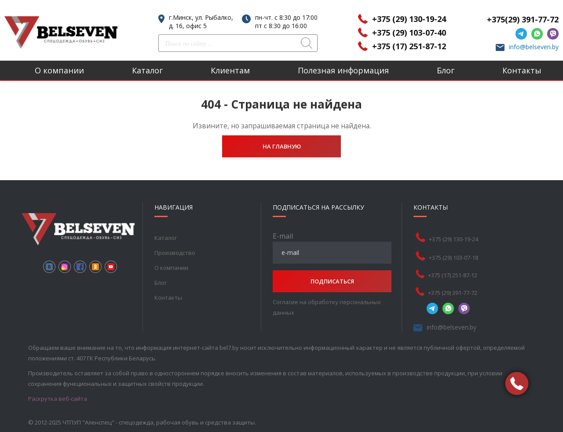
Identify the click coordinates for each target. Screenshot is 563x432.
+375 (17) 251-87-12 (409, 46)
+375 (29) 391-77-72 (452, 293)
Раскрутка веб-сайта (57, 399)
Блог (445, 70)
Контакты (521, 70)
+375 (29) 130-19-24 (409, 19)
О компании (59, 70)
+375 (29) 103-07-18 (453, 257)
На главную (282, 146)
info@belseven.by (534, 47)
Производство (174, 253)
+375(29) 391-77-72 (523, 19)
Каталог (147, 70)
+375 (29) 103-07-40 (409, 32)
